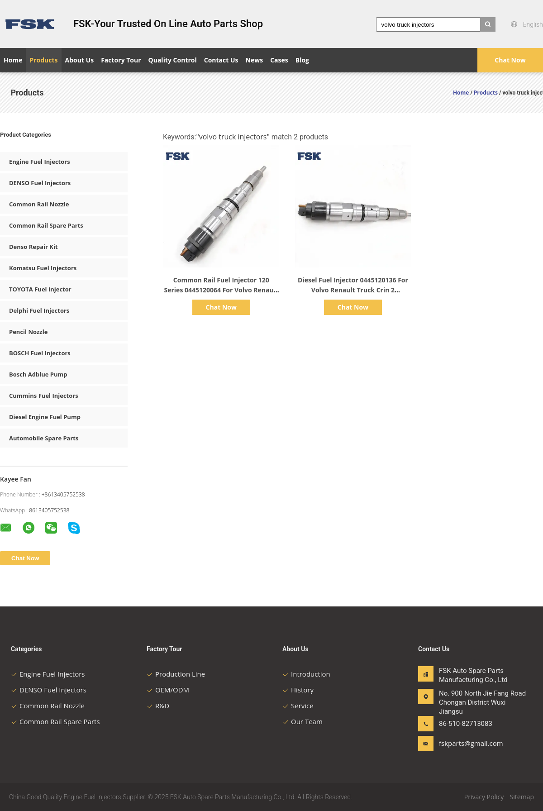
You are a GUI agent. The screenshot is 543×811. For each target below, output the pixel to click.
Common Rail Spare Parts (46, 225)
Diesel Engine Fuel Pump (45, 417)
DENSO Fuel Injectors (40, 183)
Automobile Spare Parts (43, 438)
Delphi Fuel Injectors (39, 310)
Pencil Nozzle (28, 332)
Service (298, 705)
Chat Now (510, 60)
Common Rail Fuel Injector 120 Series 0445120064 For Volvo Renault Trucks (221, 290)
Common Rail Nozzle (39, 204)
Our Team (302, 721)
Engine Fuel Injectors (39, 161)
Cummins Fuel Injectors (43, 395)
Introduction (306, 673)
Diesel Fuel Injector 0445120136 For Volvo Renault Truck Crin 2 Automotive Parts (353, 290)
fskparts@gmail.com (467, 743)
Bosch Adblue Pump (38, 374)
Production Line (176, 673)
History (298, 689)
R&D (158, 705)
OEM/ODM (168, 689)
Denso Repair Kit (33, 247)
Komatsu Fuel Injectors (42, 268)
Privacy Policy (484, 796)
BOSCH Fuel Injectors (40, 353)
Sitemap (522, 796)
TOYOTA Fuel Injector (40, 289)
